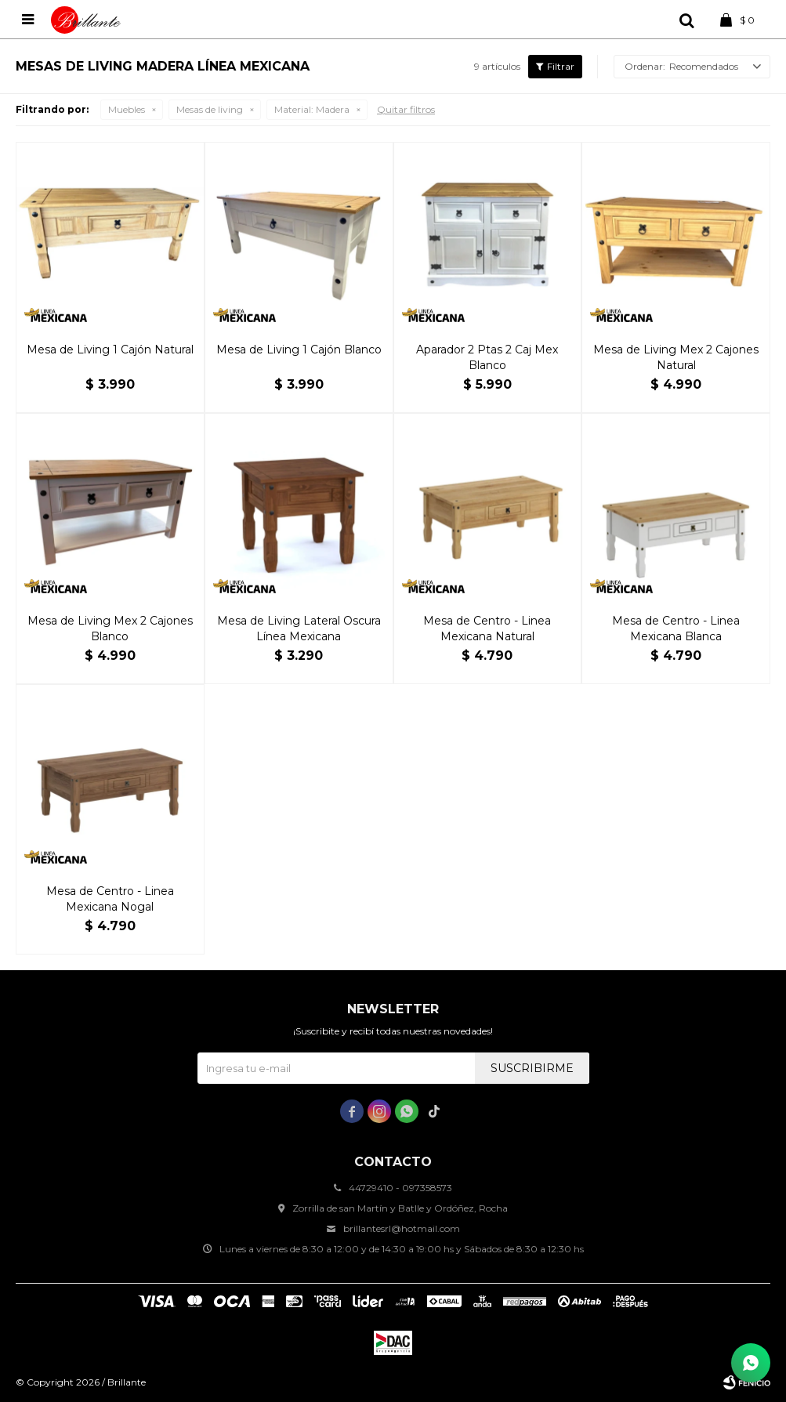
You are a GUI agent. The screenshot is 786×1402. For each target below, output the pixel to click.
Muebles (126, 109)
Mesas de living (209, 109)
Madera (312, 109)
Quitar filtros (406, 109)
